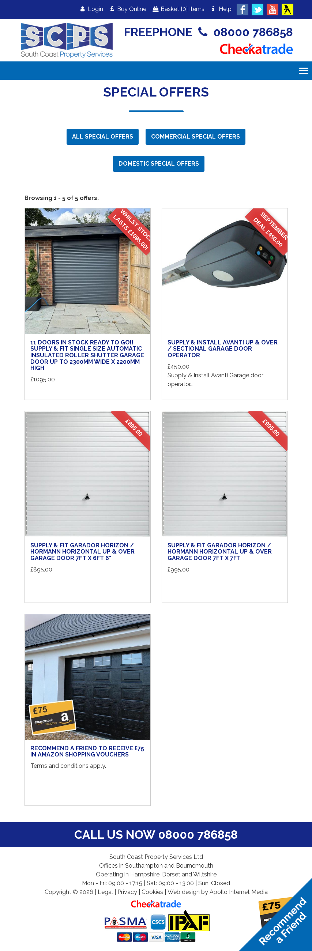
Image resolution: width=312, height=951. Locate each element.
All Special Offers (102, 136)
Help (221, 8)
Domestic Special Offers (159, 163)
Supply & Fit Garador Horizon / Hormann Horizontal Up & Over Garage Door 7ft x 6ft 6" (82, 552)
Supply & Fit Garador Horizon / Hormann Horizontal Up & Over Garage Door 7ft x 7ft (220, 552)
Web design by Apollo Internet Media (218, 891)
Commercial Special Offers (195, 136)
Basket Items (177, 8)
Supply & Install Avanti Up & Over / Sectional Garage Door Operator (223, 349)
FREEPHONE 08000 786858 (208, 32)
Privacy (127, 891)
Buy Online (127, 8)
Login (91, 8)
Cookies (152, 891)
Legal (105, 891)
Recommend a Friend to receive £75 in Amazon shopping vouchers (87, 751)
